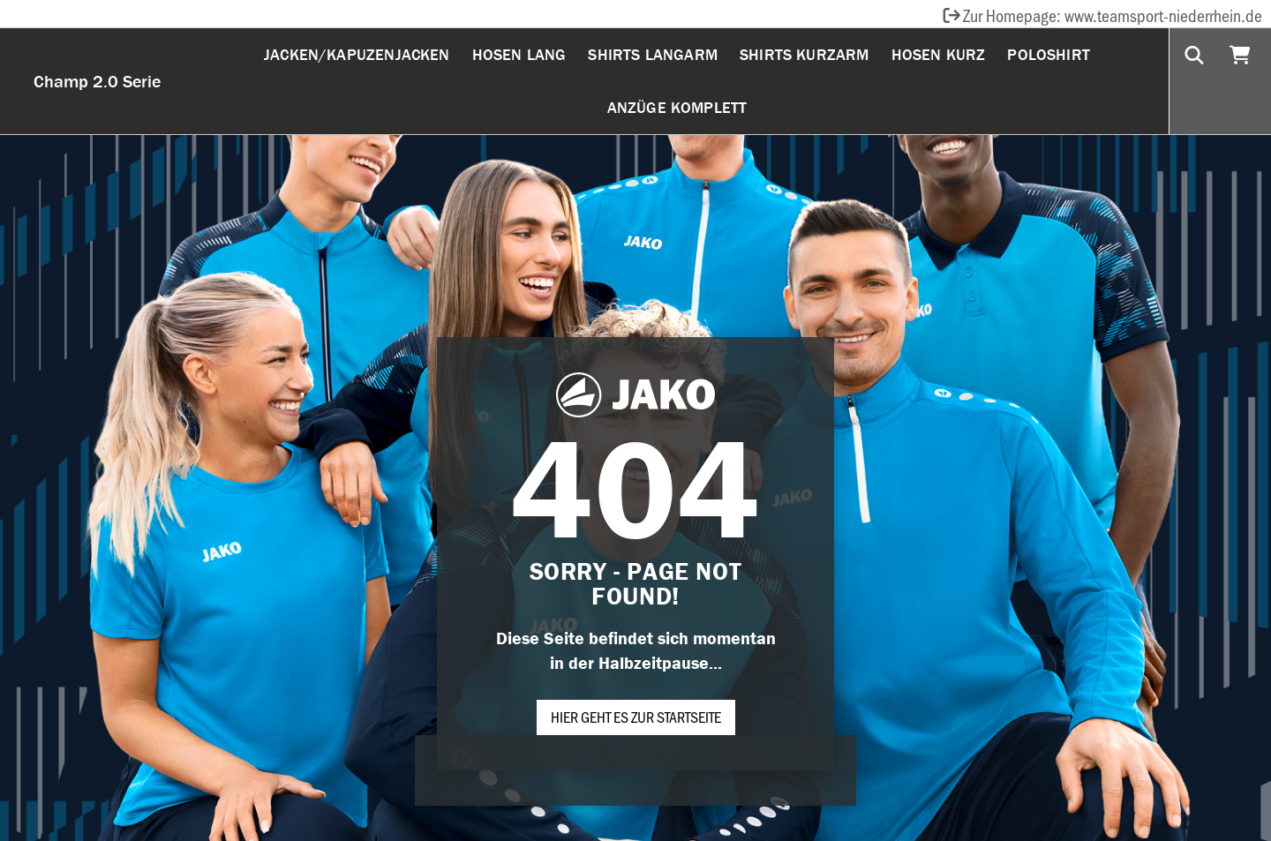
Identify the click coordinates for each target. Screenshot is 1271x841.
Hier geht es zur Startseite (636, 716)
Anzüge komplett (677, 107)
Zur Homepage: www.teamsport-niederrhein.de (1101, 15)
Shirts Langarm (653, 54)
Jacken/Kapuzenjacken (357, 54)
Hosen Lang (519, 54)
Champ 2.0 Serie (97, 81)
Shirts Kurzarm (804, 54)
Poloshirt (1048, 54)
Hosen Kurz (938, 54)
